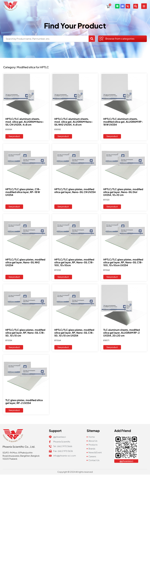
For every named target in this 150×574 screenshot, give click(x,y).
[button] (144, 6)
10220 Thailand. (10, 459)
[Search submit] (92, 38)
